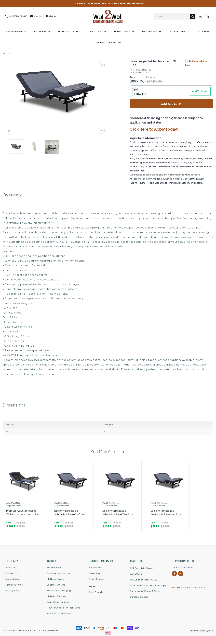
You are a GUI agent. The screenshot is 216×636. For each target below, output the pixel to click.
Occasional (96, 31)
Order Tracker (96, 579)
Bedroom (42, 31)
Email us (36, 16)
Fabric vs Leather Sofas (59, 613)
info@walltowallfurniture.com (189, 587)
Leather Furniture (56, 584)
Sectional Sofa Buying (59, 590)
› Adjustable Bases (139, 72)
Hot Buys (204, 31)
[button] (171, 91)
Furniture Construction (59, 573)
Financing (94, 573)
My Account (95, 567)
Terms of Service (14, 584)
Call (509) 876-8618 (16, 16)
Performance (54, 567)
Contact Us (11, 573)
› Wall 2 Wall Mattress (140, 70)
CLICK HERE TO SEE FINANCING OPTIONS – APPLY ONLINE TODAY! (108, 3)
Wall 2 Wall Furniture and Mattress (26, 630)
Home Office (124, 31)
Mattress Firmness (56, 596)
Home (6, 53)
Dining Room (68, 31)
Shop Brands (96, 592)
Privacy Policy (12, 590)
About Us (10, 567)
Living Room (16, 31)
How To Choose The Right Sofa (63, 607)
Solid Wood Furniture (58, 602)
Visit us (51, 16)
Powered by (201, 631)
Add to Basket (171, 103)
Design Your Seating (108, 42)
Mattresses (151, 31)
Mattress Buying (55, 579)
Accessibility (12, 579)
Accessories (179, 31)
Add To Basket (200, 91)
